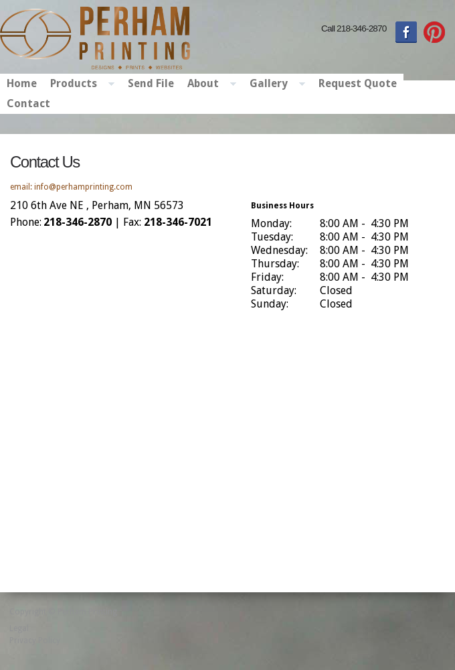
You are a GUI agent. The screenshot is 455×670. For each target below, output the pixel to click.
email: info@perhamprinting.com (71, 187)
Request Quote (357, 83)
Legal (19, 628)
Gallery (274, 84)
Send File (151, 83)
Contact (28, 103)
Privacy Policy (34, 640)
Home (22, 83)
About (208, 84)
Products (78, 84)
